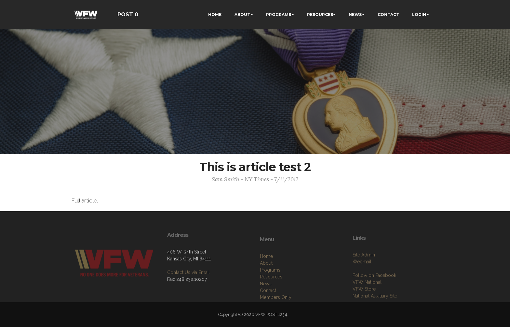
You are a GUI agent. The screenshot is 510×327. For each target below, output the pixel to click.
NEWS (355, 14)
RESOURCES (320, 14)
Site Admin (364, 276)
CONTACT (388, 14)
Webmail (362, 283)
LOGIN (419, 14)
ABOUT (242, 14)
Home (266, 280)
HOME (214, 14)
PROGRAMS (278, 14)
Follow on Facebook (374, 297)
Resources (271, 301)
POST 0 (127, 14)
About (266, 287)
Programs (270, 294)
